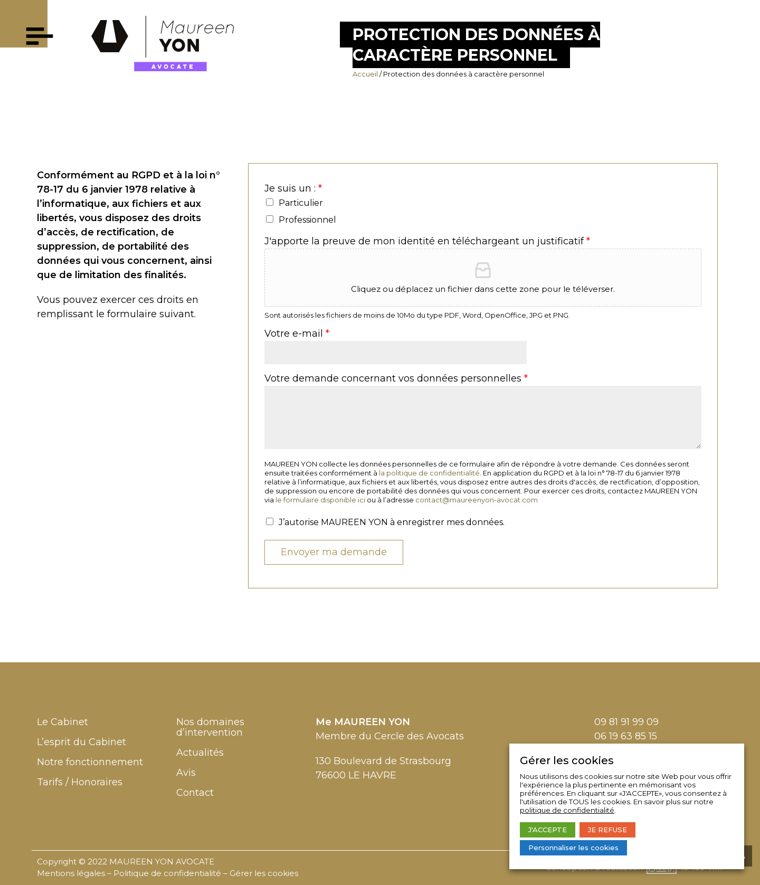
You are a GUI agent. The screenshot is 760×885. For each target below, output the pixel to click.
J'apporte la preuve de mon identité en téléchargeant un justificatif (427, 241)
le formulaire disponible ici (320, 500)
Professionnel (307, 220)
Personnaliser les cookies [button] (573, 847)
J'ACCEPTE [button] (547, 829)
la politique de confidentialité (429, 473)
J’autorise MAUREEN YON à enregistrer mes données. (392, 522)
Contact (195, 792)
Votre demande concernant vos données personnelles (396, 379)
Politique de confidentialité (167, 873)
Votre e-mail (296, 334)
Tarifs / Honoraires (79, 782)
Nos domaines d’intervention (210, 727)
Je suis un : (293, 189)
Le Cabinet (62, 722)
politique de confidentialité (567, 810)
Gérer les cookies (264, 873)
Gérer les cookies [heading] (567, 760)
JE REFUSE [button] (607, 829)
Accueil (365, 74)
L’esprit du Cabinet (81, 742)
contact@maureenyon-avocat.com (476, 500)
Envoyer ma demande (334, 552)
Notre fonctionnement (90, 762)
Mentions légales (71, 873)
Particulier (301, 203)
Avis (186, 772)
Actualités (200, 752)
